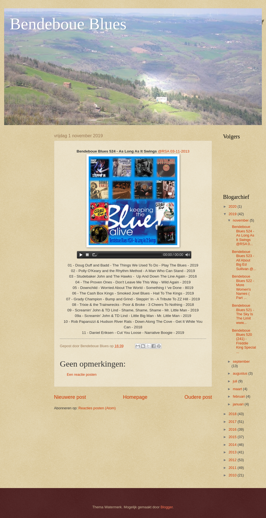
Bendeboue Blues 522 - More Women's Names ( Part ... (243, 287)
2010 (233, 475)
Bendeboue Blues (68, 24)
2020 (233, 206)
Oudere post (198, 397)
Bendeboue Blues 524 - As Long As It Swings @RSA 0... (243, 235)
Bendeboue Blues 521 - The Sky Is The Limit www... (243, 314)
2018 (233, 414)
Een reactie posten (81, 374)
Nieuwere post (70, 397)
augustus (240, 373)
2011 (233, 468)
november (241, 220)
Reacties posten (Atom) (97, 408)
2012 (233, 460)
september (241, 361)
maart (238, 389)
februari (239, 396)
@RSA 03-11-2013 (174, 151)
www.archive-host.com (133, 255)
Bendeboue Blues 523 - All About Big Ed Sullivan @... (244, 260)
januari (238, 404)
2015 (233, 437)
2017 (233, 422)
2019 (233, 214)
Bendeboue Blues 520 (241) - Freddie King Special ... (244, 341)
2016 (233, 429)
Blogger (167, 507)
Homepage (135, 397)
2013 (233, 452)
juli (235, 381)
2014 (233, 445)
